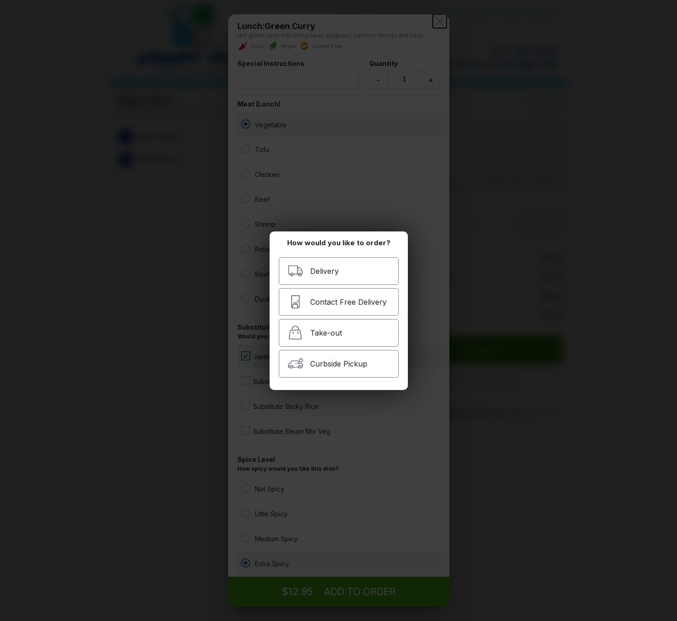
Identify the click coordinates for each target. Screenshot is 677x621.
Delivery (313, 271)
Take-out (315, 332)
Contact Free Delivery (337, 302)
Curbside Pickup (327, 363)
